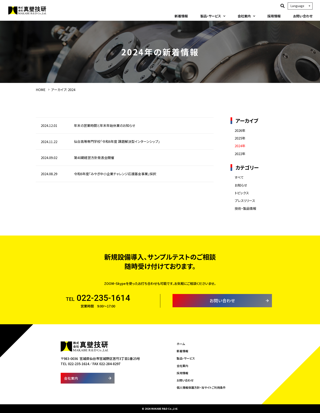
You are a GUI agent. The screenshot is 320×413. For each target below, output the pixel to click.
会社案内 (244, 16)
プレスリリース (245, 200)
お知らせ (241, 185)
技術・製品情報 (245, 208)
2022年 (240, 153)
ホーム (181, 344)
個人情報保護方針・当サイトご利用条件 (201, 387)
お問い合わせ (303, 16)
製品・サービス (210, 16)
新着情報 (181, 16)
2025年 (240, 138)
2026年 (240, 130)
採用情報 (274, 16)
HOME (40, 89)
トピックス (242, 193)
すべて (239, 177)
